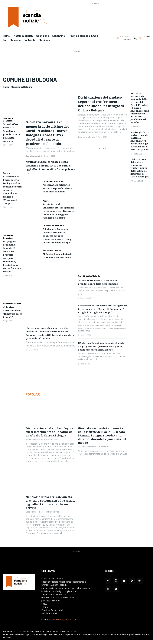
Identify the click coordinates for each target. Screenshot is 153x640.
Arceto (6, 173)
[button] (135, 38)
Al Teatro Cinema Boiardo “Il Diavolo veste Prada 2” (57, 255)
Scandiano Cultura (12, 303)
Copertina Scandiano (8, 236)
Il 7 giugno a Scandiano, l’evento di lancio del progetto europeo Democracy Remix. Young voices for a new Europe (57, 235)
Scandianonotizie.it (34, 156)
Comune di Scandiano (8, 119)
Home (6, 86)
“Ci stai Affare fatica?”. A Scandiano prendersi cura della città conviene (57, 188)
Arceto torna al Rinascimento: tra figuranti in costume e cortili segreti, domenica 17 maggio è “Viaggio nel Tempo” (58, 210)
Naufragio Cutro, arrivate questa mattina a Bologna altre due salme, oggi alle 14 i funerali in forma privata (50, 165)
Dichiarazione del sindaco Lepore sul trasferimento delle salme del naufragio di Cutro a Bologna (101, 103)
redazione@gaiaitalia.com (64, 619)
